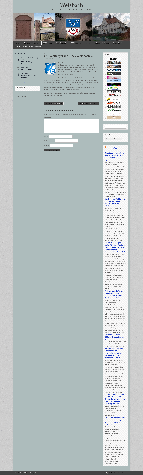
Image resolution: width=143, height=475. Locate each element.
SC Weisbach (47, 43)
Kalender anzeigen (21, 82)
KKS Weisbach (61, 43)
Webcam (35, 43)
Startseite (18, 43)
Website (46, 145)
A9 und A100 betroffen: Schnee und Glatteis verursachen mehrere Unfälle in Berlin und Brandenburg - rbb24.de (114, 353)
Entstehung (106, 43)
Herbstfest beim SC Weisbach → (88, 103)
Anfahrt (96, 43)
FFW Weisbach (76, 43)
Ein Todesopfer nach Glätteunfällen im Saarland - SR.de (115, 337)
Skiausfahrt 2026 (26, 70)
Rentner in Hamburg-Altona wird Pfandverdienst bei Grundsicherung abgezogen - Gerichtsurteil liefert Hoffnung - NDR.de (115, 399)
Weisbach (71, 5)
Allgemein (47, 53)
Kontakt (17, 47)
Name (46, 136)
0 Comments (59, 58)
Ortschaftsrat (117, 43)
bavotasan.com (124, 473)
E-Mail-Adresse (49, 141)
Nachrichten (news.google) (111, 148)
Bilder (88, 43)
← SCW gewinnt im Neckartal (54, 103)
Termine (27, 43)
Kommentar (48, 117)
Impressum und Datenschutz (32, 47)
